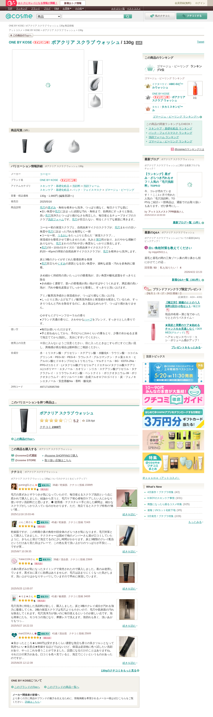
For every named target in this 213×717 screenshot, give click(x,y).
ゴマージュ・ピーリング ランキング (170, 141)
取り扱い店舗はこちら (58, 460)
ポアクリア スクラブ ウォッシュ (85, 42)
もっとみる (195, 522)
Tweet (200, 41)
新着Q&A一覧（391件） (186, 279)
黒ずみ (52, 207)
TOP (10, 8)
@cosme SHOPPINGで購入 (61, 455)
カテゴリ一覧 (118, 8)
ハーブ (88, 319)
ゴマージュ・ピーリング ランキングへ (176, 116)
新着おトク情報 (72, 3)
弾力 (98, 239)
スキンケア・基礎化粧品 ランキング (170, 128)
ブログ (47, 8)
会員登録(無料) (183, 3)
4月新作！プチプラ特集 (160, 492)
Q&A (56, 8)
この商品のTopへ (24, 438)
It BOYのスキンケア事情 (161, 498)
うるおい (63, 235)
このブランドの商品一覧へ (63, 686)
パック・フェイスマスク (87, 189)
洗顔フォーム (91, 186)
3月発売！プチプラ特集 (160, 516)
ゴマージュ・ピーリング (119, 189)
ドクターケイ (159, 84)
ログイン (200, 3)
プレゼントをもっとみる (186, 347)
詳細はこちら (32, 701)
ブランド (35, 8)
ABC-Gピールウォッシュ (167, 85)
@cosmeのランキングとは (189, 149)
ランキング (21, 8)
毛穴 (42, 207)
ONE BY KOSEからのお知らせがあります (41, 42)
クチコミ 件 (50, 427)
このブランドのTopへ (27, 686)
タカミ (156, 106)
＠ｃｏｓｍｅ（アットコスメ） (161, 477)
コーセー (45, 174)
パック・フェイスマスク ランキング (170, 132)
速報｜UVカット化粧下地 (161, 510)
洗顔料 (76, 186)
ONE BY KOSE (20, 42)
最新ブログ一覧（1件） (187, 222)
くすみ (62, 263)
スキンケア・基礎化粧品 (54, 186)
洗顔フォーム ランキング (164, 137)
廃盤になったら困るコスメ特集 (164, 504)
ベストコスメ (134, 8)
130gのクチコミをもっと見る (119, 670)
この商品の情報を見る (21, 35)
